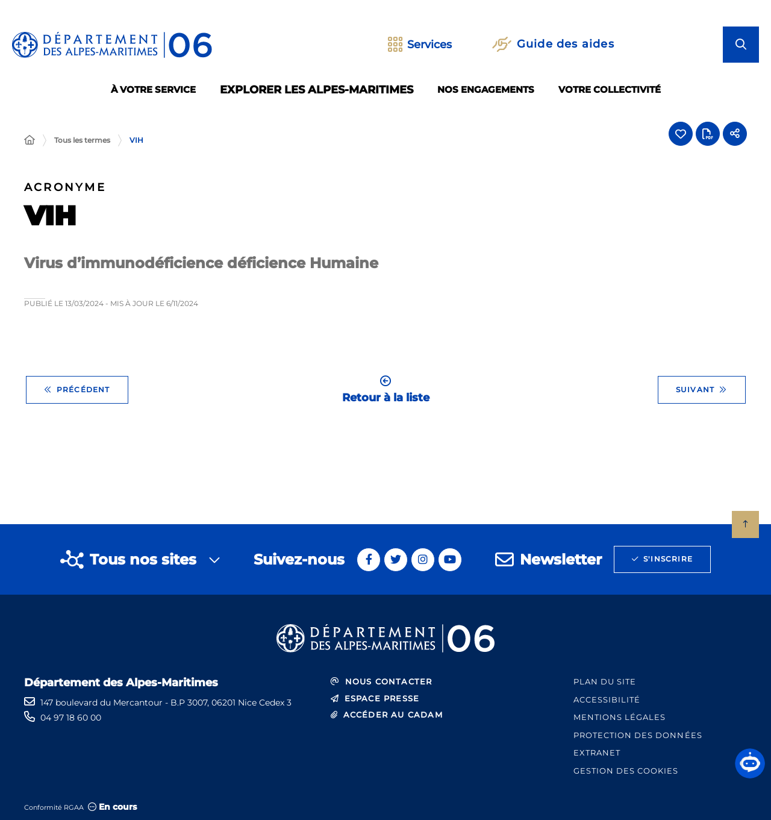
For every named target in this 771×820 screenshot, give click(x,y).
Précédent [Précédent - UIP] (77, 389)
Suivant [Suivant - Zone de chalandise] (702, 389)
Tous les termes (82, 140)
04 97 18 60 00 (70, 717)
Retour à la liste (385, 389)
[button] (750, 763)
